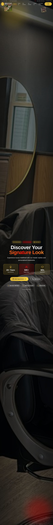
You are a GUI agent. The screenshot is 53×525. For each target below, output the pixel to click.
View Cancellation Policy (26, 289)
